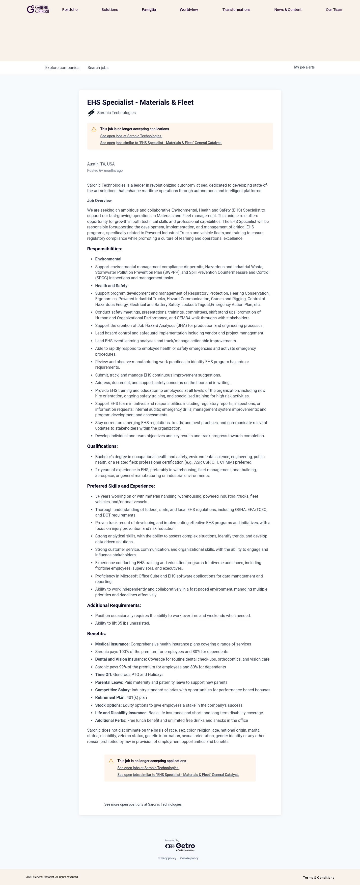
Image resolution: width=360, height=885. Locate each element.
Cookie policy (189, 858)
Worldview (189, 9)
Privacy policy (166, 858)
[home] (38, 9)
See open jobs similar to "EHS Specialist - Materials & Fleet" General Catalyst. (161, 143)
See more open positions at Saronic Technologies (143, 804)
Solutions (110, 9)
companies (62, 67)
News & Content (288, 9)
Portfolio (70, 9)
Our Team (334, 9)
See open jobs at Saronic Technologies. (131, 136)
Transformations (236, 9)
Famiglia (149, 9)
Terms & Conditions (318, 877)
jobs (98, 67)
